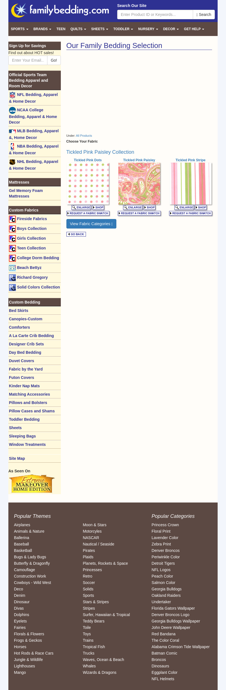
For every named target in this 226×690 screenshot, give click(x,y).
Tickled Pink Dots (88, 160)
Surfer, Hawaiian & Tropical (106, 614)
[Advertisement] (113, 92)
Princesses (92, 570)
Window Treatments (27, 444)
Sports (88, 595)
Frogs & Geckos (28, 640)
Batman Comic (164, 653)
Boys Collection (28, 228)
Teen (60, 29)
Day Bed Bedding (25, 352)
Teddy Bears (94, 621)
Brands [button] (42, 29)
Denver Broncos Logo (170, 614)
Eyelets (20, 621)
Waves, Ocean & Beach (103, 659)
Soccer (89, 582)
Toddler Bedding (24, 419)
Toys (87, 634)
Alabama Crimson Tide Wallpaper (181, 647)
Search (203, 14)
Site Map (17, 458)
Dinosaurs (160, 666)
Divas (19, 608)
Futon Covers (21, 377)
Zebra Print (161, 544)
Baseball (21, 544)
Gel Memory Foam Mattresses (26, 193)
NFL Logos (161, 570)
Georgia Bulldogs (166, 589)
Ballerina (21, 537)
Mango (20, 672)
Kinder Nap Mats (24, 386)
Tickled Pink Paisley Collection (100, 152)
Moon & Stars (95, 525)
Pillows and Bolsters (28, 402)
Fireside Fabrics (28, 219)
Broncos (159, 659)
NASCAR (91, 537)
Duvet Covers (21, 361)
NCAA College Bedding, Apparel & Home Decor (33, 115)
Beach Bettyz (25, 268)
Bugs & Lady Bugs (30, 557)
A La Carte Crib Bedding (31, 335)
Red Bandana (163, 634)
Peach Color (162, 576)
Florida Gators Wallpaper (173, 608)
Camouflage (24, 570)
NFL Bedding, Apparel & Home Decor (33, 98)
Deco (18, 589)
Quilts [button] (78, 29)
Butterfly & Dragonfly (32, 563)
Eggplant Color (164, 672)
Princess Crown (165, 525)
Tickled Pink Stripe (190, 160)
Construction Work (30, 576)
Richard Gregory (28, 277)
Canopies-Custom (25, 319)
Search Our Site (131, 5)
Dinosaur (22, 602)
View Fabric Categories (91, 224)
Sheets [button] (99, 29)
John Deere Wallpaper (171, 627)
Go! (54, 60)
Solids (88, 589)
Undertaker (161, 602)
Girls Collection (27, 238)
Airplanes (22, 525)
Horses (20, 647)
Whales (89, 666)
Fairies (20, 627)
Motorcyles (92, 531)
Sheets (15, 427)
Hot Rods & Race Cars (34, 653)
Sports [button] (19, 29)
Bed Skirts (18, 310)
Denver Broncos (165, 550)
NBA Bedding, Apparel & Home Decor (34, 149)
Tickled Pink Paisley (139, 160)
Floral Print (161, 531)
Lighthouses (24, 666)
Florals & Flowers (29, 634)
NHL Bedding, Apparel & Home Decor (33, 164)
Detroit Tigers (163, 563)
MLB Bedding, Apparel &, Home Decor (34, 134)
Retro (87, 576)
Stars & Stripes (96, 602)
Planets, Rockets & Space (105, 563)
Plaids (88, 557)
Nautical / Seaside (98, 544)
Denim (19, 595)
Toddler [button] (123, 29)
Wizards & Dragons (100, 672)
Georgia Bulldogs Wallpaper (176, 621)
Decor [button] (171, 29)
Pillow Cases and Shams (32, 411)
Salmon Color (163, 582)
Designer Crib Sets (26, 344)
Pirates (89, 550)
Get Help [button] (194, 29)
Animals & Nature (29, 531)
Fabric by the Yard (26, 369)
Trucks (88, 653)
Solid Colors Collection (34, 287)
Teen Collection (27, 248)
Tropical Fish (94, 647)
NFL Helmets (163, 679)
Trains (88, 640)
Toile (87, 627)
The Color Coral (165, 640)
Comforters (19, 327)
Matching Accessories (29, 394)
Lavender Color (165, 537)
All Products (84, 135)
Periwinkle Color (166, 557)
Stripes (89, 608)
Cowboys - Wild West (32, 582)
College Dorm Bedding (34, 258)
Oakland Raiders (166, 595)
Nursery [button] (148, 29)
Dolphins (21, 614)
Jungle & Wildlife (28, 659)
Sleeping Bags (22, 436)
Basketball (23, 550)
